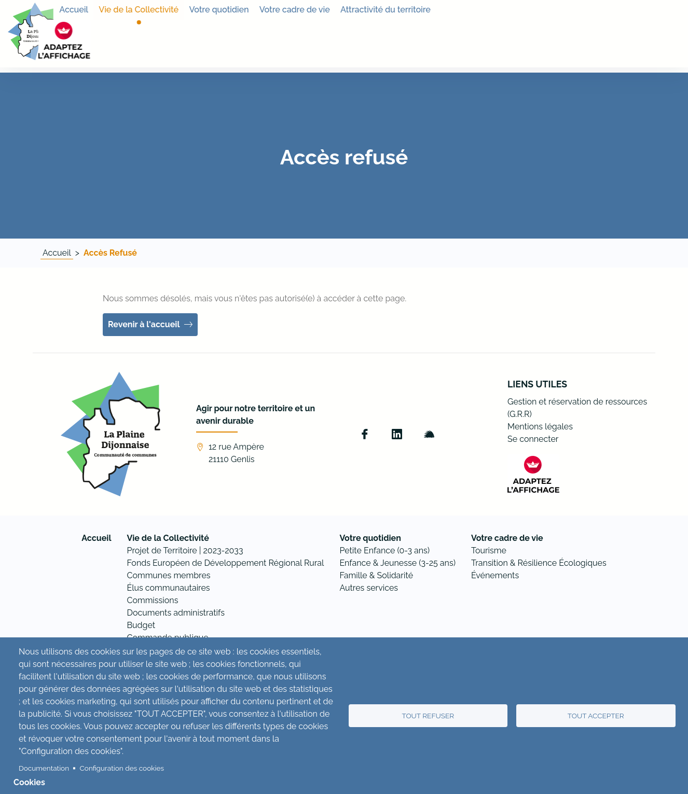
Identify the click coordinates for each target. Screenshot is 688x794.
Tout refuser (428, 716)
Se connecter (532, 439)
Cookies (29, 782)
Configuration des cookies (122, 768)
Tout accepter (596, 716)
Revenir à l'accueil (144, 324)
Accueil (57, 253)
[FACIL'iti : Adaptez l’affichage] (654, 34)
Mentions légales (540, 426)
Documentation (44, 768)
